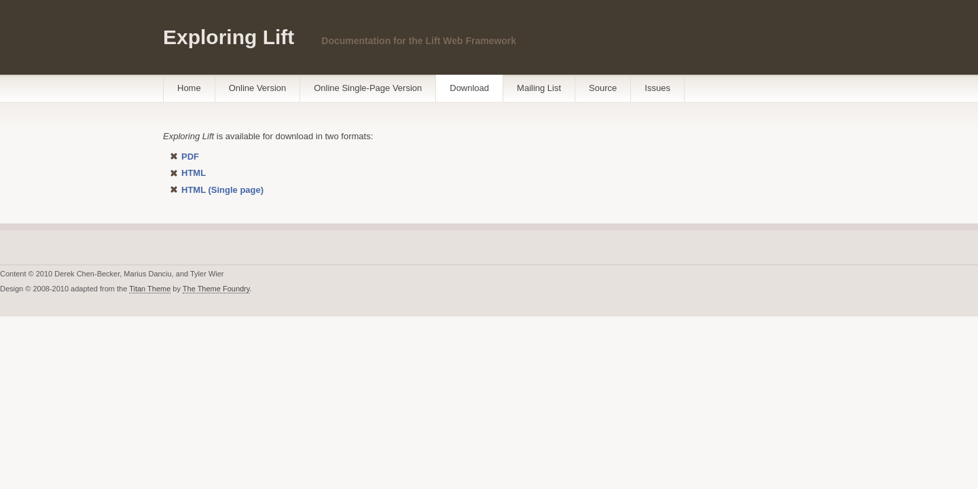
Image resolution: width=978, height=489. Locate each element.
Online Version (258, 88)
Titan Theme (149, 289)
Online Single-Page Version (368, 88)
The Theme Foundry (216, 289)
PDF (190, 156)
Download (469, 88)
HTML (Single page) (222, 190)
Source (603, 88)
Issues (657, 88)
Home (189, 88)
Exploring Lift (228, 37)
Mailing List (539, 88)
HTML (193, 173)
